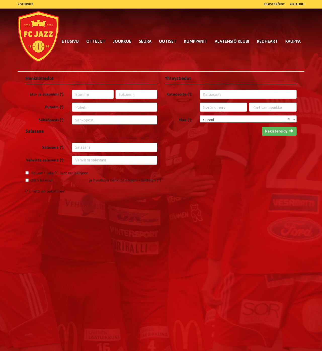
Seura (145, 41)
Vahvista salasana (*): (45, 160)
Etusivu (70, 41)
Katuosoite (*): (179, 94)
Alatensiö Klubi (232, 41)
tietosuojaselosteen (71, 180)
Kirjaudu (297, 4)
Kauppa (293, 41)
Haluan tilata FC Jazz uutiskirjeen (59, 173)
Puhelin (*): (54, 107)
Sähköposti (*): (51, 120)
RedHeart (267, 41)
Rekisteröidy (274, 4)
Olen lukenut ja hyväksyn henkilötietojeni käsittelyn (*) (95, 180)
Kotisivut (25, 4)
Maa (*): (185, 120)
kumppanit (195, 41)
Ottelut (95, 41)
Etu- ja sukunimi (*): (47, 94)
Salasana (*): (53, 147)
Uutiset (167, 41)
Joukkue (122, 41)
